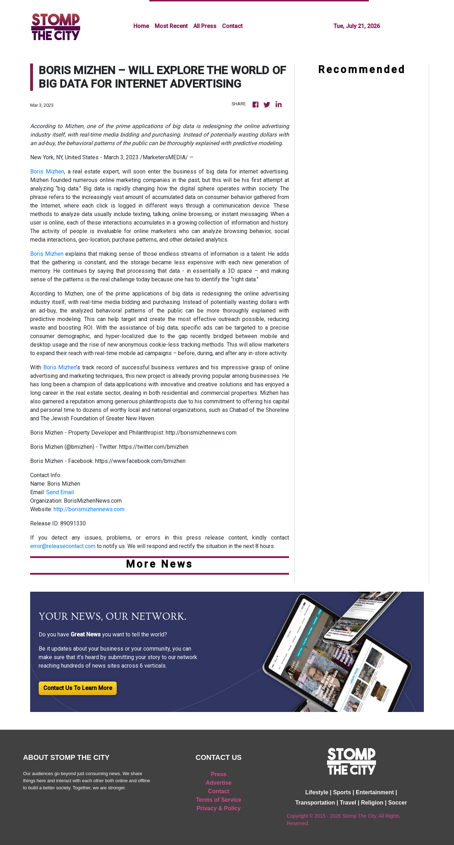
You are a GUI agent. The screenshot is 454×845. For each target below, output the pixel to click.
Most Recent (171, 26)
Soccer (397, 803)
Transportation (315, 803)
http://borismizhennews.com (89, 509)
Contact (232, 26)
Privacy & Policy (218, 808)
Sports (342, 792)
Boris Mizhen (47, 171)
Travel (348, 803)
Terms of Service (219, 800)
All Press (204, 26)
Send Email (60, 492)
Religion (372, 803)
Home (141, 26)
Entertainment (375, 792)
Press (219, 774)
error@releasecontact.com (62, 546)
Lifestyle (316, 792)
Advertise (219, 783)
